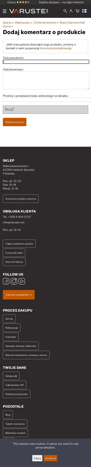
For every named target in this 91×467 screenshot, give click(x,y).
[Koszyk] (77, 11)
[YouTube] (22, 281)
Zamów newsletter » (19, 295)
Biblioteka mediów (15, 433)
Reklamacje (11, 327)
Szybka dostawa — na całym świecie (61, 2)
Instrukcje (10, 336)
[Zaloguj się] (71, 11)
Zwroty (9, 318)
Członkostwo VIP (14, 385)
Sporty (8, 22)
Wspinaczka (23, 22)
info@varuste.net (13, 222)
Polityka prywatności (16, 394)
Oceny (18, 2)
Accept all (50, 458)
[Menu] (4, 11)
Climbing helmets (45, 22)
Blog (7, 414)
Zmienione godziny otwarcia (20, 198)
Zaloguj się (11, 376)
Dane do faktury (14, 261)
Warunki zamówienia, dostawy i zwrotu (26, 355)
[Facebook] (6, 281)
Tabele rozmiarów (15, 423)
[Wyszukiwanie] (65, 11)
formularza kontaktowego (55, 48)
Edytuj (37, 458)
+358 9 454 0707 (19, 217)
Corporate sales (14, 252)
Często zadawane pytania (19, 243)
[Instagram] (14, 281)
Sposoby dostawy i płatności (20, 346)
